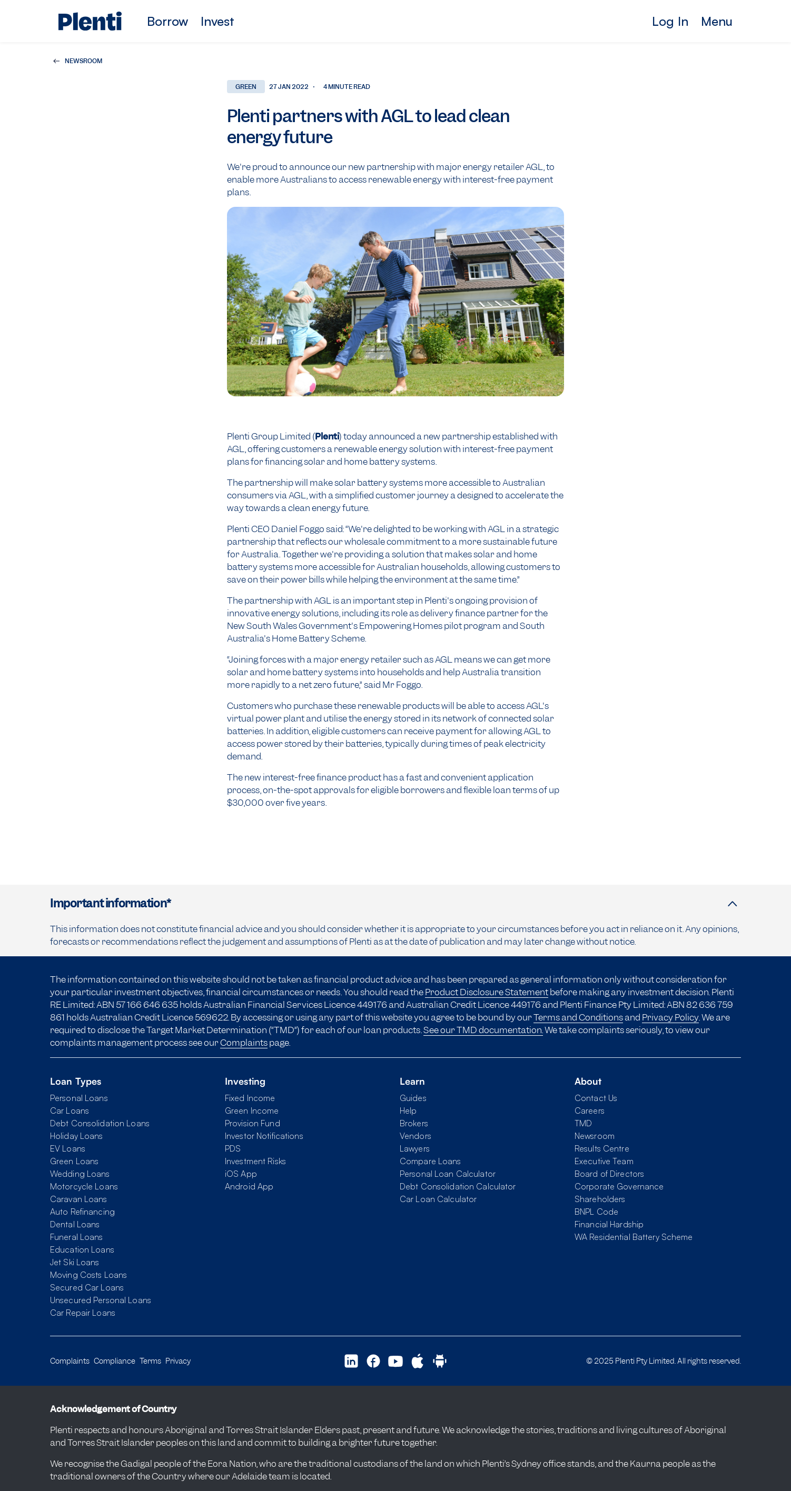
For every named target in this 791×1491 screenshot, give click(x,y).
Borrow (167, 21)
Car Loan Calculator (438, 1199)
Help (408, 1110)
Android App (249, 1186)
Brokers (414, 1123)
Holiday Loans (76, 1135)
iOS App (241, 1173)
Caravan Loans (78, 1199)
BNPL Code (596, 1211)
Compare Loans (430, 1161)
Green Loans (74, 1161)
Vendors (415, 1135)
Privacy (178, 1361)
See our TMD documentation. (483, 1030)
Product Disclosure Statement (486, 992)
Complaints (244, 1042)
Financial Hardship (609, 1224)
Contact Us (596, 1098)
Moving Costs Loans (88, 1274)
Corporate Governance (619, 1186)
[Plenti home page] (90, 21)
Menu (717, 21)
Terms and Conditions (578, 1017)
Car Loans (69, 1110)
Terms (150, 1361)
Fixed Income (250, 1098)
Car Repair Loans (82, 1312)
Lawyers (415, 1148)
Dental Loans (75, 1224)
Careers (590, 1110)
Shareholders (600, 1199)
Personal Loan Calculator (448, 1173)
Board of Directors (609, 1173)
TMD (583, 1123)
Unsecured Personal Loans (100, 1300)
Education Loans (82, 1249)
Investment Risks (255, 1161)
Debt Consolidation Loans (100, 1123)
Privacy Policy (670, 1017)
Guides (413, 1098)
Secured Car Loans (87, 1287)
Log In (670, 21)
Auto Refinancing (82, 1211)
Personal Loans (79, 1098)
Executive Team (604, 1161)
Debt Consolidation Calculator (458, 1186)
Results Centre (602, 1148)
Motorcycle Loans (84, 1186)
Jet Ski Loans (75, 1262)
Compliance (114, 1361)
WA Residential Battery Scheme (634, 1237)
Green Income (252, 1110)
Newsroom (595, 1135)
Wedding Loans (80, 1173)
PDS (233, 1148)
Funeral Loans (76, 1237)
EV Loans (67, 1148)
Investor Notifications (264, 1135)
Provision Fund (252, 1123)
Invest (217, 21)
